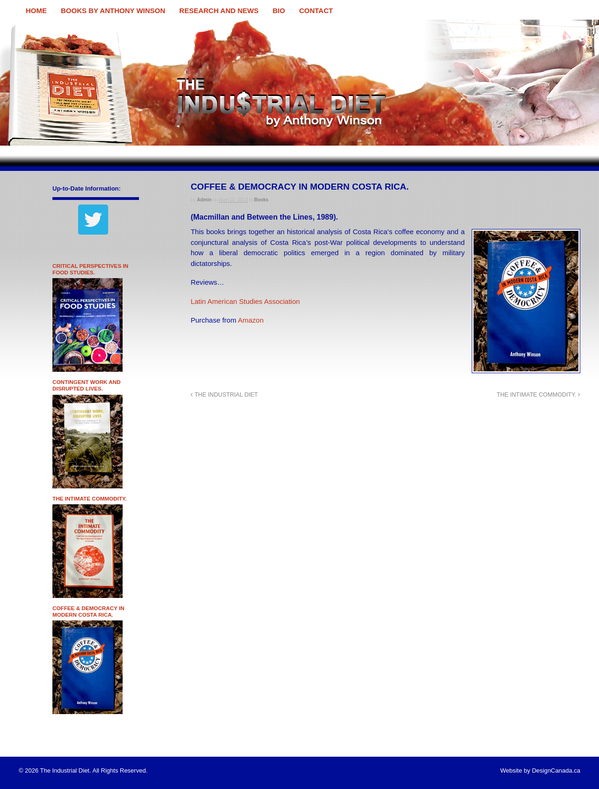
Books (261, 199)
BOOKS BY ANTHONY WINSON (113, 11)
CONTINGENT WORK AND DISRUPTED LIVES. (86, 385)
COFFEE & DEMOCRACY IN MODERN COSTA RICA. (88, 611)
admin (204, 199)
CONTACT (316, 11)
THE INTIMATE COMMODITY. (538, 394)
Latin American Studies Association (245, 301)
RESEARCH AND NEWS (218, 11)
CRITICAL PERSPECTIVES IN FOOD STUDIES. (90, 269)
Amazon (249, 320)
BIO (279, 11)
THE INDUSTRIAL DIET (224, 394)
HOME (36, 11)
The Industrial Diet (36, 25)
